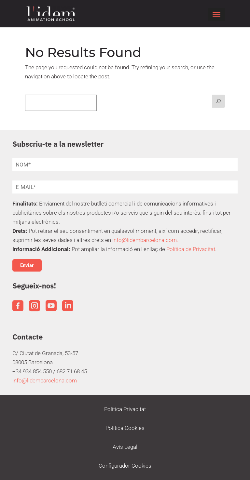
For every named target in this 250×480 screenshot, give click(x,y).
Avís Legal (125, 447)
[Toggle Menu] (216, 14)
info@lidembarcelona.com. (145, 240)
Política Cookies (125, 428)
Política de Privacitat (190, 249)
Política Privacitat (125, 409)
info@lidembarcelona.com (44, 380)
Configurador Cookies (125, 465)
